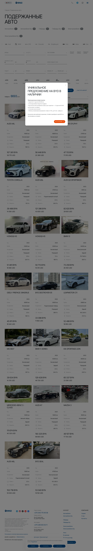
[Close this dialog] (65, 85)
